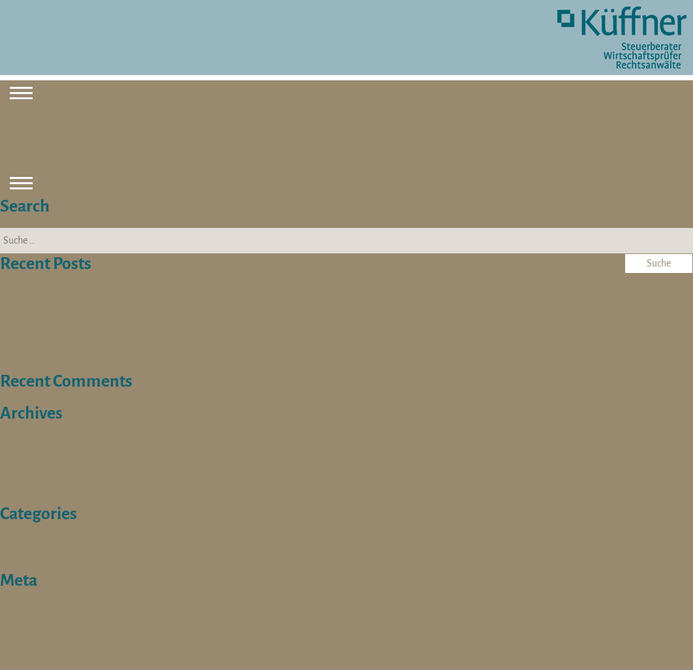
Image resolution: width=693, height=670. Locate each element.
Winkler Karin (34, 145)
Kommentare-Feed (48, 644)
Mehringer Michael (47, 161)
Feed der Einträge (45, 627)
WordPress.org (38, 661)
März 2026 (28, 444)
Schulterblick (34, 544)
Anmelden (28, 610)
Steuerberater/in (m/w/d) (64, 328)
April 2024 (28, 478)
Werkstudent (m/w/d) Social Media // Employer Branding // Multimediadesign (195, 294)
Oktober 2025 (35, 461)
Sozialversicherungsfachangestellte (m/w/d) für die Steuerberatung (168, 345)
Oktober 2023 (35, 495)
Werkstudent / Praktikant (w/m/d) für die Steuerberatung (142, 362)
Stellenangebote (43, 561)
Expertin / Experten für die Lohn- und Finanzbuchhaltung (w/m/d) (164, 311)
